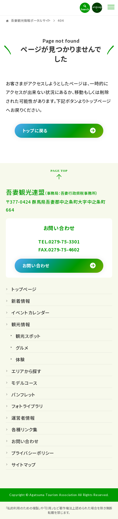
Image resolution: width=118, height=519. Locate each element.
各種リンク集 (24, 430)
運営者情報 (23, 418)
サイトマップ (23, 465)
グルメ (22, 348)
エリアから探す (26, 371)
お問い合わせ (36, 265)
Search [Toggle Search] (85, 9)
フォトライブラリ (27, 406)
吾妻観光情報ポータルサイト (30, 7)
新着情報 (20, 301)
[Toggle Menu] (111, 7)
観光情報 (20, 324)
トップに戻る (35, 130)
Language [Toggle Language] (97, 6)
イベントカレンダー (30, 313)
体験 (20, 359)
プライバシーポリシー (32, 453)
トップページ (24, 289)
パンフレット (23, 395)
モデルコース (24, 383)
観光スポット (28, 336)
